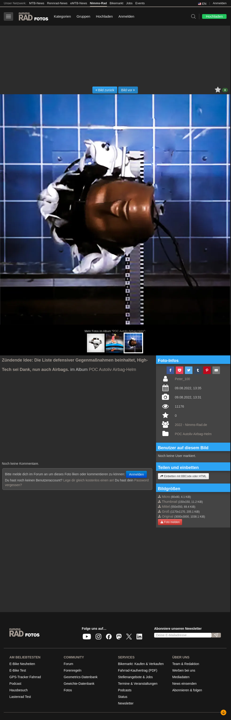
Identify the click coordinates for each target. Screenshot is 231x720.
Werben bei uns (183, 670)
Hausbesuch (18, 690)
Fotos (68, 690)
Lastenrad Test (20, 697)
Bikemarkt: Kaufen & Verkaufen (141, 664)
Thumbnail (169, 502)
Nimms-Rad (98, 3)
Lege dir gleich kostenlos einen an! (88, 480)
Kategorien (62, 16)
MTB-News (36, 3)
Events (140, 3)
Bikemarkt (116, 3)
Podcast (15, 683)
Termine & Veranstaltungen (137, 683)
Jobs (129, 3)
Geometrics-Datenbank (81, 677)
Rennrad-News (57, 3)
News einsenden (184, 683)
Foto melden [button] (170, 522)
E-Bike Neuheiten (22, 664)
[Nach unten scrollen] (223, 712)
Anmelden (220, 3)
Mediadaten (180, 677)
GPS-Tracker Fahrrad (25, 677)
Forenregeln (73, 670)
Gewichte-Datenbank (79, 683)
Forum (68, 664)
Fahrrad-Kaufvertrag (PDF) (137, 670)
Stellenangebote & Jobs (135, 677)
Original (167, 516)
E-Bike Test (17, 670)
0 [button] (225, 90)
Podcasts (125, 690)
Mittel (166, 506)
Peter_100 (182, 379)
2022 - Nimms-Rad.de (191, 425)
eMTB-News (78, 3)
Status (122, 697)
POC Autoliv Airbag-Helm (128, 331)
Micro (166, 497)
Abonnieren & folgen (187, 690)
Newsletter (125, 703)
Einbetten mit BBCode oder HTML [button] (183, 476)
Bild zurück (104, 90)
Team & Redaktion (185, 664)
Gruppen (83, 16)
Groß (165, 511)
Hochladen (104, 16)
